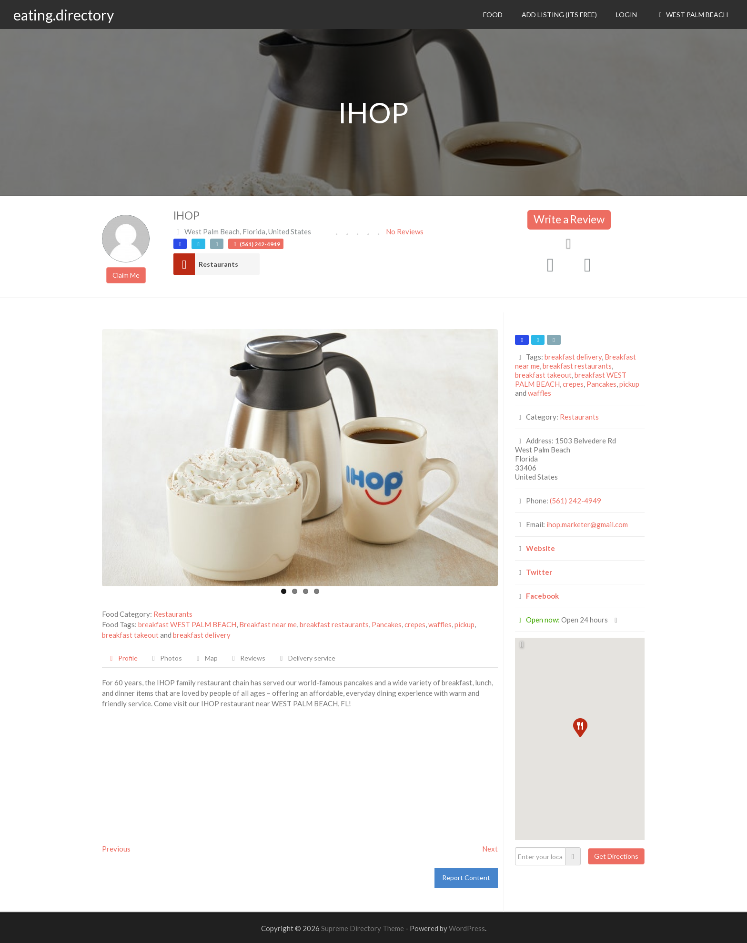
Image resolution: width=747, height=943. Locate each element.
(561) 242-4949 (575, 500)
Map (206, 658)
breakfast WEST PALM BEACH (187, 624)
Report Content (466, 877)
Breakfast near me (268, 624)
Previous (116, 848)
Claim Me (126, 275)
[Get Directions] (616, 856)
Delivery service (306, 658)
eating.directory (63, 14)
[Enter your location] (540, 856)
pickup (464, 624)
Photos (166, 658)
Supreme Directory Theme (363, 928)
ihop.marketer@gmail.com (587, 524)
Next (490, 848)
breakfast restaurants (334, 624)
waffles (440, 624)
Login (626, 14)
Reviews (248, 658)
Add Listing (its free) (559, 14)
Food (493, 14)
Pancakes (387, 624)
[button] (580, 727)
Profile (122, 658)
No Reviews (405, 231)
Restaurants (218, 264)
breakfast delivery (202, 635)
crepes (414, 624)
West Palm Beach (692, 14)
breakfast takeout (130, 635)
